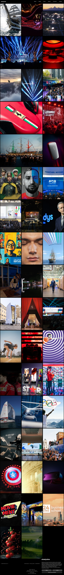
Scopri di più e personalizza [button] (52, 572)
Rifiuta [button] (47, 570)
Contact (60, 1)
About (35, 1)
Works (40, 1)
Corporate (55, 1)
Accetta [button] (57, 570)
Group (44, 1)
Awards (49, 1)
